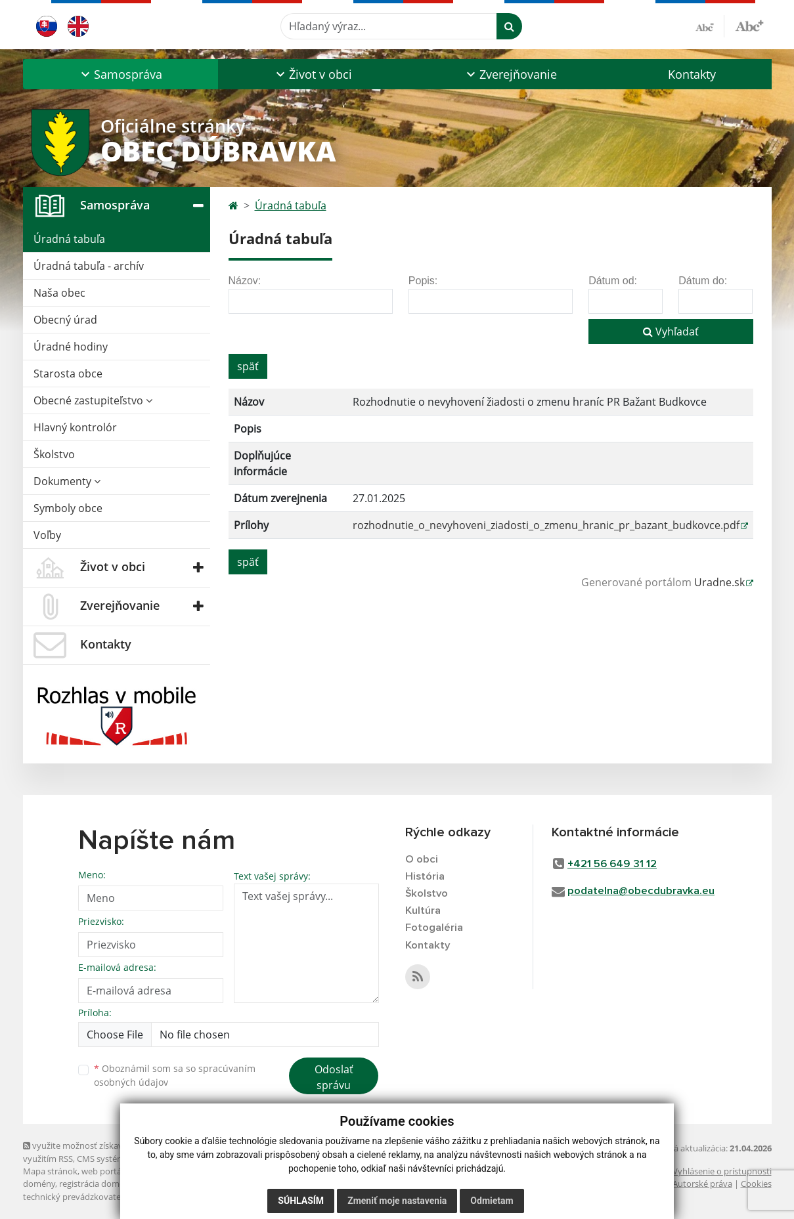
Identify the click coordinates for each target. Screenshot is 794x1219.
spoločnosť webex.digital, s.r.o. (196, 1183)
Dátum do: (702, 280)
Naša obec (59, 293)
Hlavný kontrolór (75, 427)
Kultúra (423, 911)
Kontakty (692, 74)
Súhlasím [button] (301, 1200)
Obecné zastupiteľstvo (92, 400)
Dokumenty (66, 481)
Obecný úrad (65, 319)
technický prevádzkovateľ (73, 1197)
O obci (422, 859)
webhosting (150, 1171)
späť (248, 366)
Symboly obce (67, 508)
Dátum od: (612, 280)
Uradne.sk (719, 582)
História (425, 876)
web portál (102, 1171)
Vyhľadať (671, 331)
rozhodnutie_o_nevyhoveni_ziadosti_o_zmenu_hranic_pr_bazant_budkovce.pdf (546, 525)
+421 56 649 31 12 (612, 864)
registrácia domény (96, 1183)
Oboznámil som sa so (174, 1075)
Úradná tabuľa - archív (88, 266)
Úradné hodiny (70, 346)
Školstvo (54, 454)
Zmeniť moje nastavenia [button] (397, 1200)
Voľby (47, 535)
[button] (120, 74)
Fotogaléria (434, 929)
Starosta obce (67, 373)
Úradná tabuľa (69, 239)
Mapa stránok (50, 1171)
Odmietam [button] (491, 1200)
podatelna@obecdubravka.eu (641, 891)
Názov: (245, 280)
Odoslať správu (334, 1077)
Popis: (422, 280)
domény (39, 1183)
